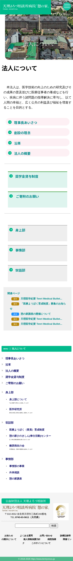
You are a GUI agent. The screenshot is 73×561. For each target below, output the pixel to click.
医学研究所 (15, 409)
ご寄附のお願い (14, 383)
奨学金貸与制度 (14, 376)
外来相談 (14, 472)
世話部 (9, 422)
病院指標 (52, 539)
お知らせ (8, 535)
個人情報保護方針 (31, 539)
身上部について (18, 399)
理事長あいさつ (14, 358)
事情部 (9, 459)
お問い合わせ (46, 535)
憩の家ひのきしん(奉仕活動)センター (30, 436)
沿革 (8, 364)
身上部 (9, 392)
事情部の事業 (16, 466)
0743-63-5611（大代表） (28, 517)
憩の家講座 (15, 478)
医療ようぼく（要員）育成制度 (26, 429)
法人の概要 (12, 370)
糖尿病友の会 (16, 445)
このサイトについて (41, 543)
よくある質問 (26, 535)
